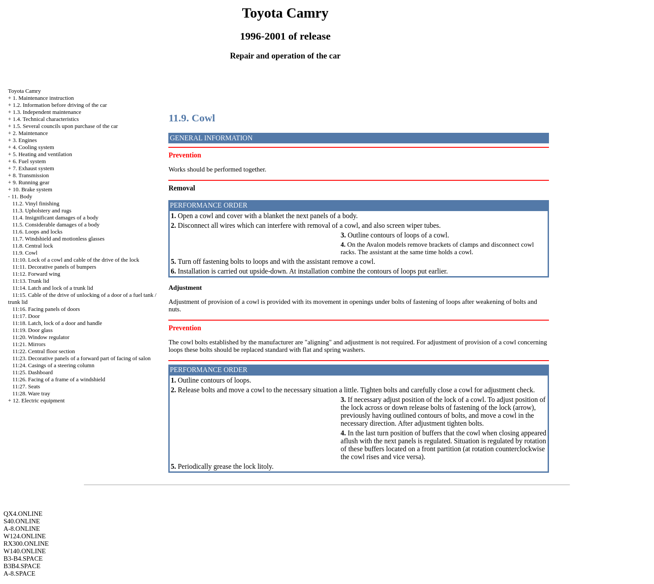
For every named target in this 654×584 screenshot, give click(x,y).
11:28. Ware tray (31, 393)
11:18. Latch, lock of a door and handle (57, 323)
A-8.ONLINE (22, 528)
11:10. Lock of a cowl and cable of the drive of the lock (75, 259)
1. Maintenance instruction (43, 98)
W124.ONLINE (25, 536)
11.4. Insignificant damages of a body (55, 217)
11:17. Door (26, 316)
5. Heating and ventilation (42, 154)
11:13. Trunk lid (30, 280)
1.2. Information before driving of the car (60, 105)
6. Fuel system (29, 161)
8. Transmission (31, 175)
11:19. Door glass (32, 330)
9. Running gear (31, 182)
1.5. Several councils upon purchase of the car (65, 126)
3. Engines (25, 140)
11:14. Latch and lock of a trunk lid (52, 288)
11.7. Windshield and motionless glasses (58, 238)
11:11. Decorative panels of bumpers (54, 266)
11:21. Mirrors (28, 344)
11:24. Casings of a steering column (53, 365)
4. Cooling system (33, 147)
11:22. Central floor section (43, 351)
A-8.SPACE (19, 573)
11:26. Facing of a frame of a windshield (58, 379)
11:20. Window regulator (40, 337)
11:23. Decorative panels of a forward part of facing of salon (81, 358)
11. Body (21, 196)
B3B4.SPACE (22, 565)
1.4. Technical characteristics (46, 119)
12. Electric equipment (39, 400)
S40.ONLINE (22, 521)
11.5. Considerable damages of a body (55, 224)
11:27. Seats (26, 386)
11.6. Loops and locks (37, 231)
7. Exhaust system (33, 168)
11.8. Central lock (32, 245)
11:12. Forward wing (36, 273)
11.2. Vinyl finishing (35, 203)
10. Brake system (32, 189)
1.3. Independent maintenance (47, 112)
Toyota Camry (24, 91)
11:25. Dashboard (32, 372)
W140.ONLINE (25, 551)
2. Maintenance (30, 133)
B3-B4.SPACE (23, 558)
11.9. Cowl (24, 252)
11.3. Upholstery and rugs (41, 210)
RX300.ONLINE (26, 543)
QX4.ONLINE (23, 513)
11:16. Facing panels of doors (46, 309)
